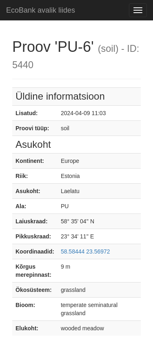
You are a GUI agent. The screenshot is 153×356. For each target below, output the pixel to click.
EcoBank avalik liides (40, 10)
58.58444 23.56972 (85, 251)
